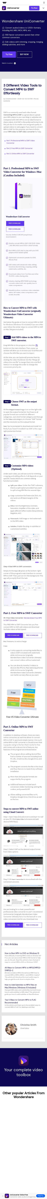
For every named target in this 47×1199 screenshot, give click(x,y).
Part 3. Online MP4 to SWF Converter (20, 154)
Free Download (15, 223)
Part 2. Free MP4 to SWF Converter (20, 148)
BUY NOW (24, 54)
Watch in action (9, 63)
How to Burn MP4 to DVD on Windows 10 (22, 953)
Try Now (34, 8)
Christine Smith (10, 99)
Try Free (9, 54)
